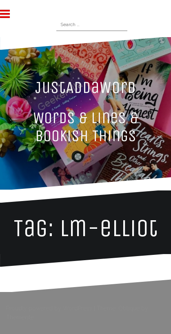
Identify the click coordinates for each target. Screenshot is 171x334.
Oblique (129, 308)
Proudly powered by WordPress (49, 308)
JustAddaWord (85, 87)
